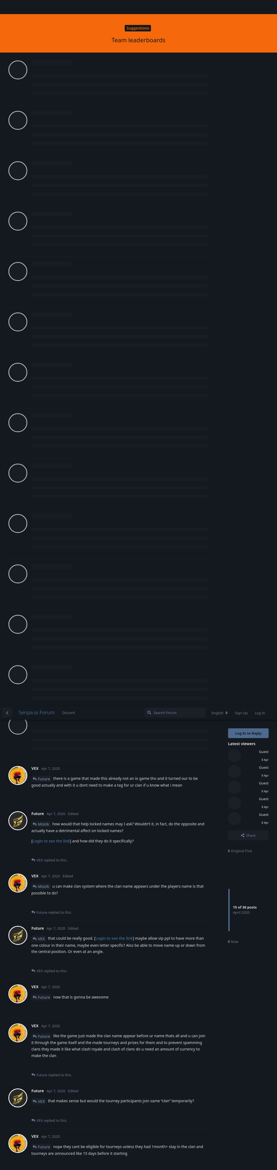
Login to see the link (51, 135)
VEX (41, 233)
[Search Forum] (174, 7)
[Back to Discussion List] (7, 7)
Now (233, 236)
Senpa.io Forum (37, 7)
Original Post (240, 145)
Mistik (43, 118)
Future (44, 73)
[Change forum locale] (219, 7)
